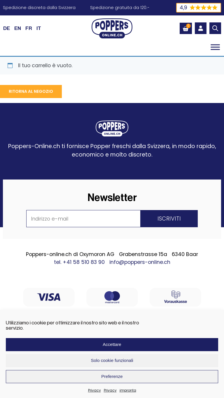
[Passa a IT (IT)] (38, 28)
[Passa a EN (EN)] (17, 28)
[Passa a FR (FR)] (28, 28)
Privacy (94, 390)
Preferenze (112, 376)
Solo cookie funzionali (112, 360)
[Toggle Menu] (215, 47)
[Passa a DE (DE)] (6, 28)
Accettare (112, 344)
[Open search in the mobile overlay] (215, 28)
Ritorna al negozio (31, 91)
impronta (128, 390)
